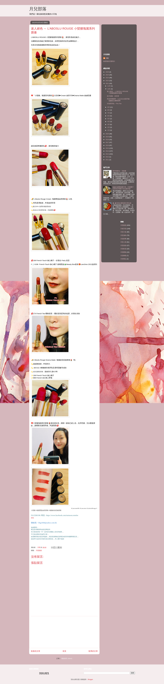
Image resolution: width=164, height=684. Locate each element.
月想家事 (123, 239)
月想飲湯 (123, 249)
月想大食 (123, 232)
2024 (107, 75)
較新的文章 (35, 651)
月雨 (107, 58)
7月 (108, 113)
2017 (107, 142)
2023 (107, 77)
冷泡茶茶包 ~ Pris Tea (114, 103)
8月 (108, 110)
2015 (107, 148)
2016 (107, 145)
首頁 (64, 651)
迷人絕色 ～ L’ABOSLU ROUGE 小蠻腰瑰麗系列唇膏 (117, 92)
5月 (108, 119)
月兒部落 (37, 8)
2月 (108, 127)
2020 (107, 134)
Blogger (90, 679)
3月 (108, 124)
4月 (108, 121)
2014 (107, 151)
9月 (108, 107)
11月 (109, 86)
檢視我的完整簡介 (109, 61)
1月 (108, 130)
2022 (107, 80)
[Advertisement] (64, 632)
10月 (109, 89)
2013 (107, 154)
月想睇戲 (123, 255)
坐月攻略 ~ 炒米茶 (113, 96)
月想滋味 (123, 235)
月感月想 (123, 228)
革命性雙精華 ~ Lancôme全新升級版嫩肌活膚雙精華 (118, 100)
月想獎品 (123, 259)
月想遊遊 (123, 245)
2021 (107, 83)
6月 (108, 116)
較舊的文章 (93, 651)
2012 (107, 157)
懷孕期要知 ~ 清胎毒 (119, 171)
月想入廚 (123, 242)
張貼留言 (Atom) (66, 658)
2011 (107, 160)
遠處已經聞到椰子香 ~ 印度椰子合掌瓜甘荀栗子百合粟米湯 (123, 188)
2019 (107, 137)
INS (32, 518)
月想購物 (123, 252)
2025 (107, 72)
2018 (107, 139)
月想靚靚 (39, 550)
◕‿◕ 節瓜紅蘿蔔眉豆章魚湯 (122, 203)
